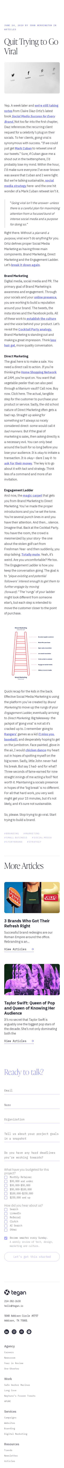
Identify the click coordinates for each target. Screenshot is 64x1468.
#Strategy (34, 848)
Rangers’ (10, 734)
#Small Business (16, 844)
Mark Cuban (23, 148)
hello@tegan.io (13, 1312)
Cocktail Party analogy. (35, 329)
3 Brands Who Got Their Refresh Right (27, 923)
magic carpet (32, 495)
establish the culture (41, 319)
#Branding (11, 840)
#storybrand (13, 848)
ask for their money (18, 463)
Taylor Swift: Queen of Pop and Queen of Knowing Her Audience (29, 1008)
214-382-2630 (12, 1307)
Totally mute (30, 554)
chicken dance (35, 750)
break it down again (25, 265)
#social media (42, 844)
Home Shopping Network (39, 372)
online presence (45, 297)
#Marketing (31, 840)
